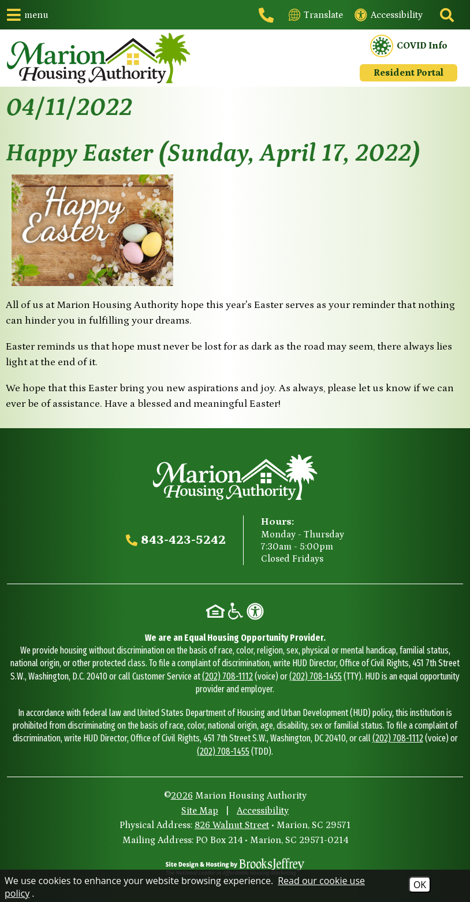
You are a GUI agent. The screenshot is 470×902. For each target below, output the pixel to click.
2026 (182, 795)
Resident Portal (408, 73)
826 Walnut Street (232, 825)
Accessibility (263, 811)
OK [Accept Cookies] (419, 884)
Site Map (199, 811)
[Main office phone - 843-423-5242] (268, 15)
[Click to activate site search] (445, 15)
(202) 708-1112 (227, 676)
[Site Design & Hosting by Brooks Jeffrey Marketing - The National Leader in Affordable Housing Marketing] (235, 866)
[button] (28, 15)
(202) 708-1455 (315, 676)
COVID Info (408, 46)
